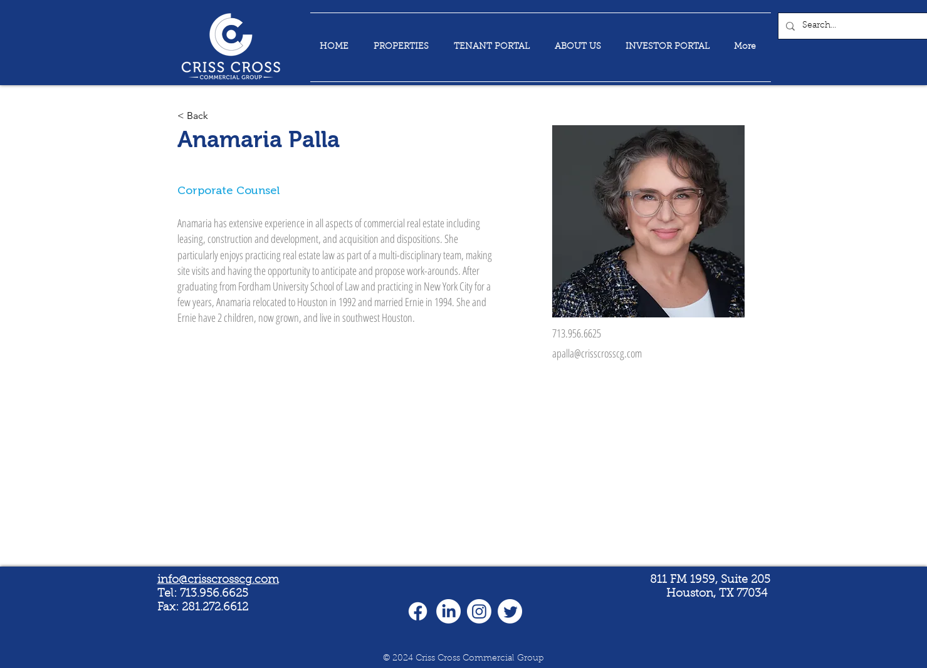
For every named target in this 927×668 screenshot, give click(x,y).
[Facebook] (418, 611)
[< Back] (202, 116)
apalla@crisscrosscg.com (597, 353)
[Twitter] (510, 611)
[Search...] (857, 26)
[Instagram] (479, 611)
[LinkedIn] (448, 611)
